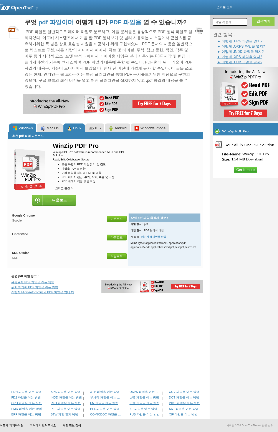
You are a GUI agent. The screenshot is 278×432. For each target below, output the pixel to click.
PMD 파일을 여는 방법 (26, 408)
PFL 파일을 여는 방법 (104, 408)
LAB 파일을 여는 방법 (144, 397)
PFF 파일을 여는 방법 (65, 408)
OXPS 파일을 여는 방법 (145, 392)
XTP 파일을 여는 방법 (105, 392)
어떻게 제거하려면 (11, 425)
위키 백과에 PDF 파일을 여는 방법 (34, 287)
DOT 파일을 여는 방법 (184, 397)
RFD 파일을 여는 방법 (66, 403)
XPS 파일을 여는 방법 (66, 392)
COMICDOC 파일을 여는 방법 (106, 414)
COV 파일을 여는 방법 (184, 392)
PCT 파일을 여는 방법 (144, 403)
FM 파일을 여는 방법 (104, 403)
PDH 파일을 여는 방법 (26, 392)
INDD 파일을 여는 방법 (66, 397)
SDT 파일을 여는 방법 (184, 408)
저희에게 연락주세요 (43, 425)
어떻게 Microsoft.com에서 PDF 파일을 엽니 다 (42, 292)
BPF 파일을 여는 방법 (26, 414)
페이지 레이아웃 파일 (153, 236)
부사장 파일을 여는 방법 (106, 397)
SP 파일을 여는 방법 (143, 408)
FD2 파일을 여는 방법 (26, 397)
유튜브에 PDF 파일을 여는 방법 (32, 282)
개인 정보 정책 (72, 425)
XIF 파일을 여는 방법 (183, 414)
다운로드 (117, 218)
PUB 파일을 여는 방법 (144, 414)
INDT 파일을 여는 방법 (184, 403)
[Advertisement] (61, 354)
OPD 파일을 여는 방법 (26, 403)
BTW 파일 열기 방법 (64, 414)
